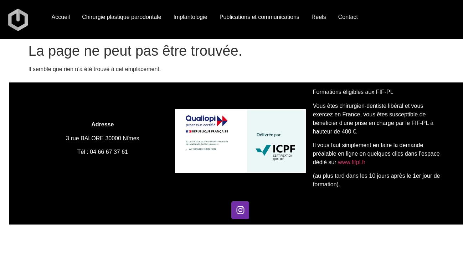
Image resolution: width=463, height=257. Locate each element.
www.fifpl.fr (351, 162)
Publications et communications (259, 17)
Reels (319, 17)
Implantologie (190, 17)
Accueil (61, 17)
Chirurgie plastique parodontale (121, 17)
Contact (348, 17)
